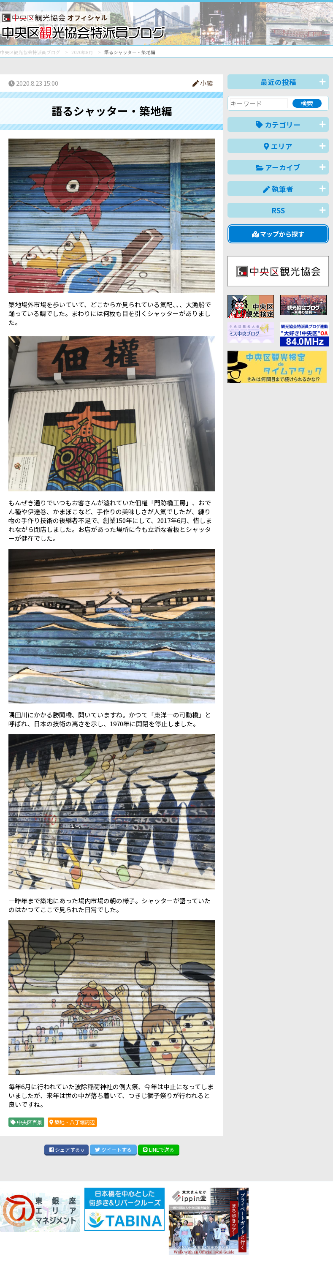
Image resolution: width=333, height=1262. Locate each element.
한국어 (319, 1242)
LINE (158, 1149)
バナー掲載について (32, 1225)
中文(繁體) (286, 1242)
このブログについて (102, 1225)
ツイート (113, 1149)
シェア (66, 1149)
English (212, 1242)
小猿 (202, 83)
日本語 (182, 1242)
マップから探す (278, 233)
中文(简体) (247, 1242)
